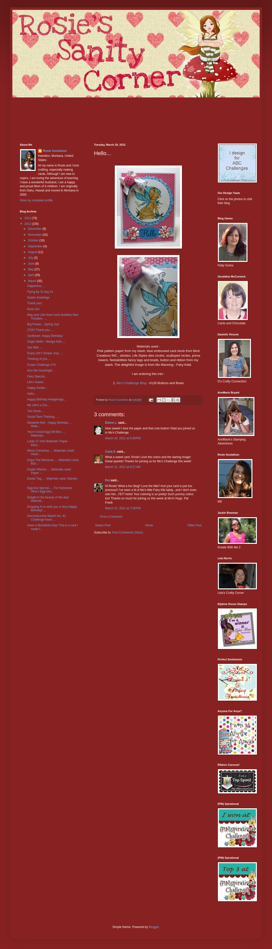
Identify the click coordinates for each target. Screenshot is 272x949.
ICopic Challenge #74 (41, 365)
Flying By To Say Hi (40, 292)
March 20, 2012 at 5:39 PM (122, 438)
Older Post (194, 525)
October (33, 240)
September (35, 246)
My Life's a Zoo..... (39, 405)
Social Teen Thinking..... (43, 416)
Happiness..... (36, 286)
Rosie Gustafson (55, 151)
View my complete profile (36, 200)
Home (149, 525)
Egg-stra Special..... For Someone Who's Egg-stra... (49, 489)
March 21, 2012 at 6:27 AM (122, 467)
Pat (107, 480)
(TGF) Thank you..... (40, 330)
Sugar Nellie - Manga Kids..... (46, 341)
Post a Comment (111, 516)
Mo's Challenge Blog (132, 383)
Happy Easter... (37, 388)
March (32, 281)
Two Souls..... (36, 411)
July (31, 257)
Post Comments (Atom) (127, 532)
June (31, 263)
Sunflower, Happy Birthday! (45, 336)
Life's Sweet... (36, 382)
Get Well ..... (35, 347)
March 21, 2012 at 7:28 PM (122, 508)
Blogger (154, 927)
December (35, 229)
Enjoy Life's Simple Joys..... (45, 353)
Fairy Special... (37, 376)
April (31, 275)
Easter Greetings (38, 297)
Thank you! (34, 303)
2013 (28, 218)
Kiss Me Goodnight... (41, 370)
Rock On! (33, 309)
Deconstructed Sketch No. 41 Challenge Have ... (46, 517)
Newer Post (103, 525)
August (33, 252)
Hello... (31, 393)
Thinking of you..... (39, 359)
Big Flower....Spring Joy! (43, 324)
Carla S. (110, 451)
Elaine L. (111, 422)
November (35, 234)
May (31, 269)
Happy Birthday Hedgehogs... (46, 399)
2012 (28, 224)
